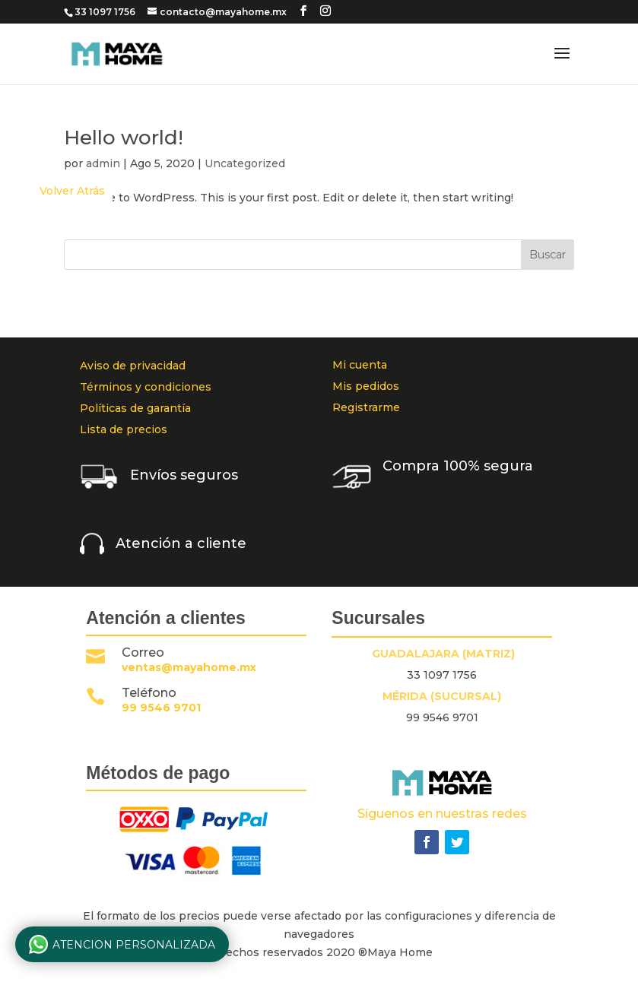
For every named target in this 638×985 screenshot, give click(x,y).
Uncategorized (245, 163)
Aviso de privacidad (133, 365)
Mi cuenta (359, 365)
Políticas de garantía (135, 408)
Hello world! (123, 137)
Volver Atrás (72, 191)
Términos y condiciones (145, 387)
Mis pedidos (365, 386)
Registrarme (366, 407)
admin (103, 163)
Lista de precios (123, 429)
